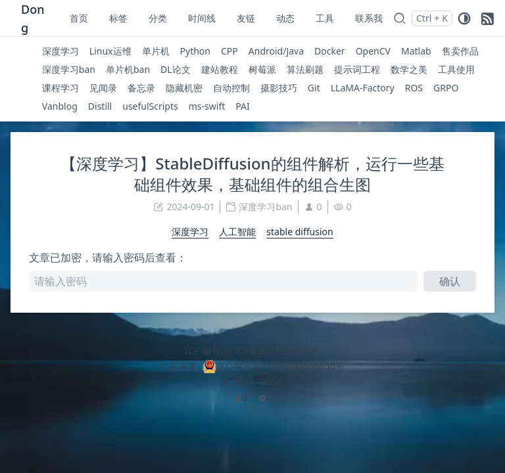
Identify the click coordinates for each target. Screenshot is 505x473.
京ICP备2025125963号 (272, 350)
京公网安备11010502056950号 (280, 366)
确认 (449, 281)
